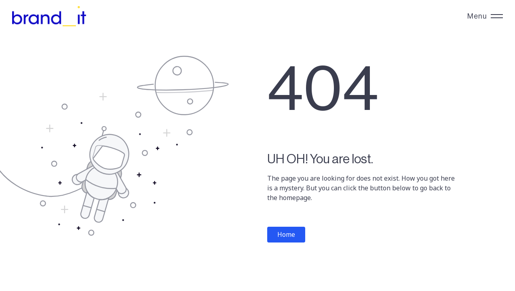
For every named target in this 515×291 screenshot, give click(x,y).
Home (286, 234)
